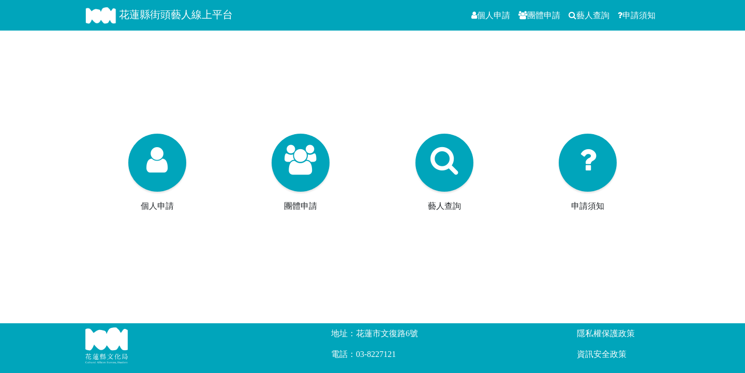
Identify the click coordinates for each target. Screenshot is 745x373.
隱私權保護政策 (606, 333)
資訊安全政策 (602, 354)
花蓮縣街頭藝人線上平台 (159, 15)
